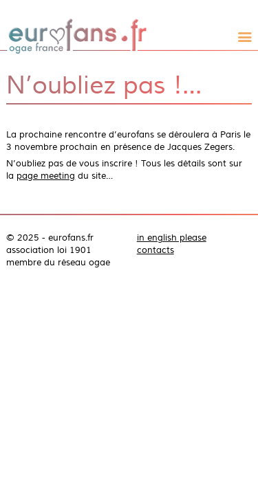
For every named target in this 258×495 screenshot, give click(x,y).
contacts (155, 250)
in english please (171, 237)
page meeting (46, 176)
